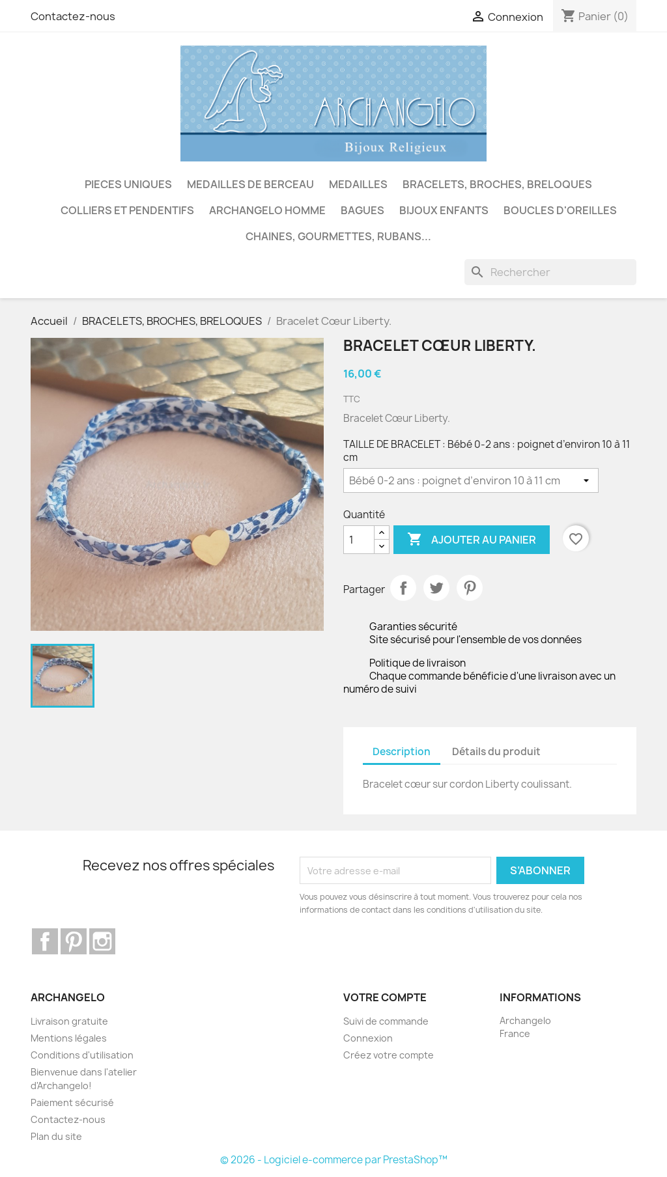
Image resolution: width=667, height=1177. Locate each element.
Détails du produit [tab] (496, 751)
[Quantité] (359, 539)
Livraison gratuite (69, 1021)
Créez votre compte (388, 1055)
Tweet (436, 588)
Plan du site (56, 1136)
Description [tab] (402, 751)
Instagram (102, 941)
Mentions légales (69, 1038)
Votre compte (385, 997)
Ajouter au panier (471, 539)
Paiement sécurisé (72, 1102)
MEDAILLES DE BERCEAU (250, 184)
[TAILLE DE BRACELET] (471, 480)
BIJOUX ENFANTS (444, 210)
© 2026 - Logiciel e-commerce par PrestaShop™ (333, 1160)
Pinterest (470, 588)
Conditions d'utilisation (82, 1055)
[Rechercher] (550, 272)
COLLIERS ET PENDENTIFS (127, 210)
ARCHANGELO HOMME (267, 210)
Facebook (45, 941)
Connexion (368, 1038)
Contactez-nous (73, 16)
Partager (403, 588)
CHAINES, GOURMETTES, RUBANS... (338, 236)
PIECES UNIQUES (128, 184)
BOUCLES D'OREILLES (560, 210)
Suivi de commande (386, 1021)
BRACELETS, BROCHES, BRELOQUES (497, 184)
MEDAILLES (358, 184)
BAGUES (362, 210)
